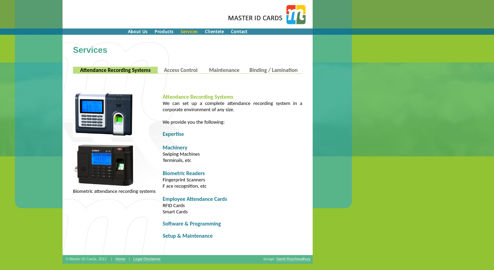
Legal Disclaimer (147, 259)
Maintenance (224, 70)
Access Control (181, 70)
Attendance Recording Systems (115, 70)
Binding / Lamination (273, 70)
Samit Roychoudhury (293, 259)
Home (120, 259)
